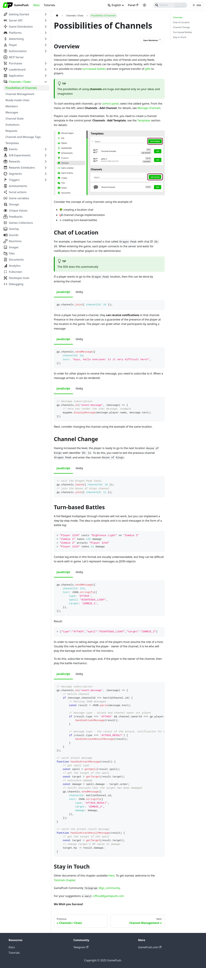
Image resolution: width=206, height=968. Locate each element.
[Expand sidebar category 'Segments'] (45, 173)
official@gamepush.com (108, 896)
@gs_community (109, 888)
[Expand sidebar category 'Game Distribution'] (45, 26)
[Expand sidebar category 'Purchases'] (45, 63)
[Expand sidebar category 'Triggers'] (45, 180)
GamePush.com (150, 947)
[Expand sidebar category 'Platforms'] (45, 32)
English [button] (114, 5)
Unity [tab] (79, 292)
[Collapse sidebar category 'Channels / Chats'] (45, 81)
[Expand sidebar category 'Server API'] (45, 20)
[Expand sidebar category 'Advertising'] (45, 39)
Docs (36, 5)
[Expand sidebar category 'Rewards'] (45, 161)
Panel (133, 5)
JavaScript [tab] (63, 292)
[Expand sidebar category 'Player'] (45, 45)
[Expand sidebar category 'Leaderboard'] (45, 69)
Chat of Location (181, 22)
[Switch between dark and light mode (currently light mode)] (144, 5)
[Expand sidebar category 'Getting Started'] (45, 14)
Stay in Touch (179, 37)
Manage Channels (149, 108)
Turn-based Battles (182, 32)
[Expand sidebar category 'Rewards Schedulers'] (45, 167)
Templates (143, 120)
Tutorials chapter (64, 880)
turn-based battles (94, 69)
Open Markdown (152, 40)
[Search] (170, 5)
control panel (110, 103)
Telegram (80, 947)
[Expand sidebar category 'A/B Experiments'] (45, 155)
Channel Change (181, 27)
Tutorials (49, 5)
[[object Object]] (196, 5)
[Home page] (57, 15)
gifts (148, 69)
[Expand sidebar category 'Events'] (45, 149)
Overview (177, 17)
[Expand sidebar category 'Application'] (45, 75)
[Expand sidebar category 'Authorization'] (45, 51)
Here (111, 875)
